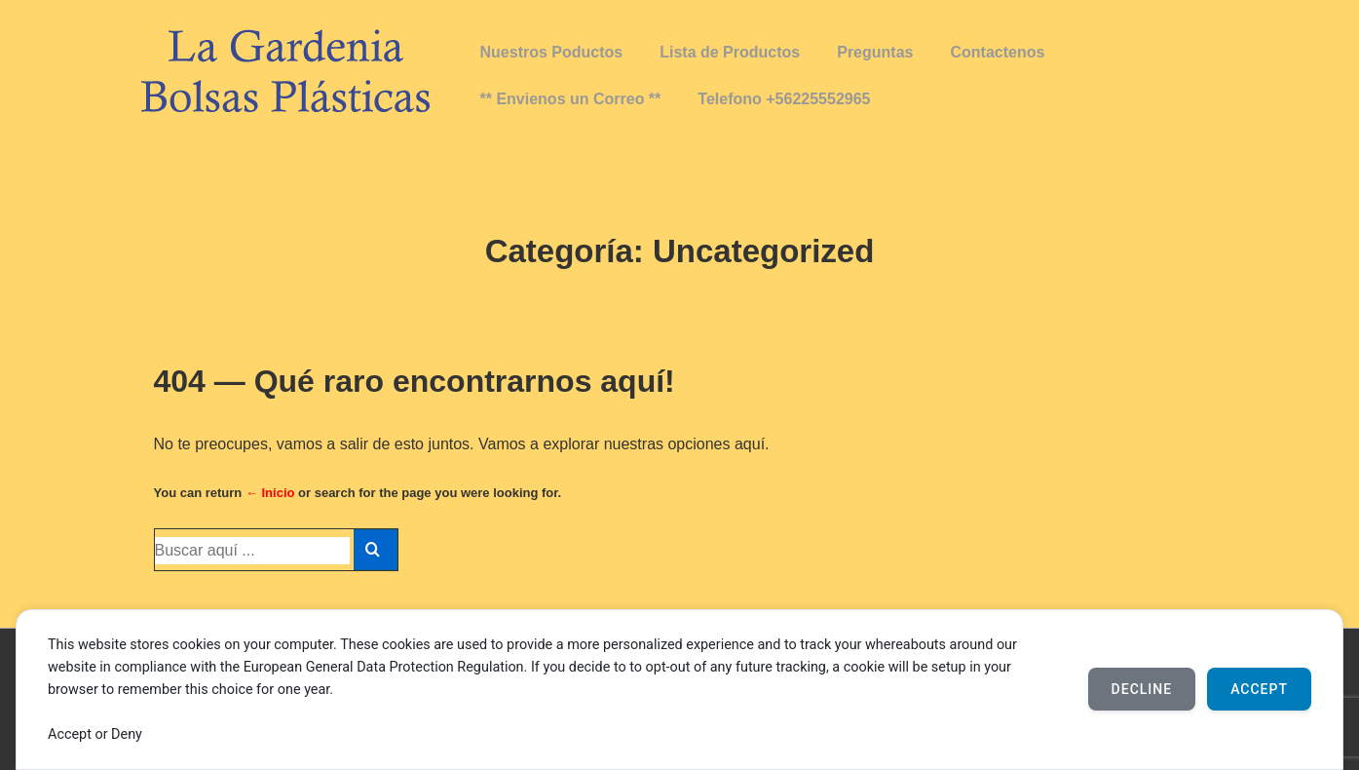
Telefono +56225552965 (784, 99)
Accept (1259, 689)
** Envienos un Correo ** (570, 99)
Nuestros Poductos (551, 52)
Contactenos (997, 52)
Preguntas (875, 52)
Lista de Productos (730, 52)
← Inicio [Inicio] (270, 492)
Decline (1142, 689)
